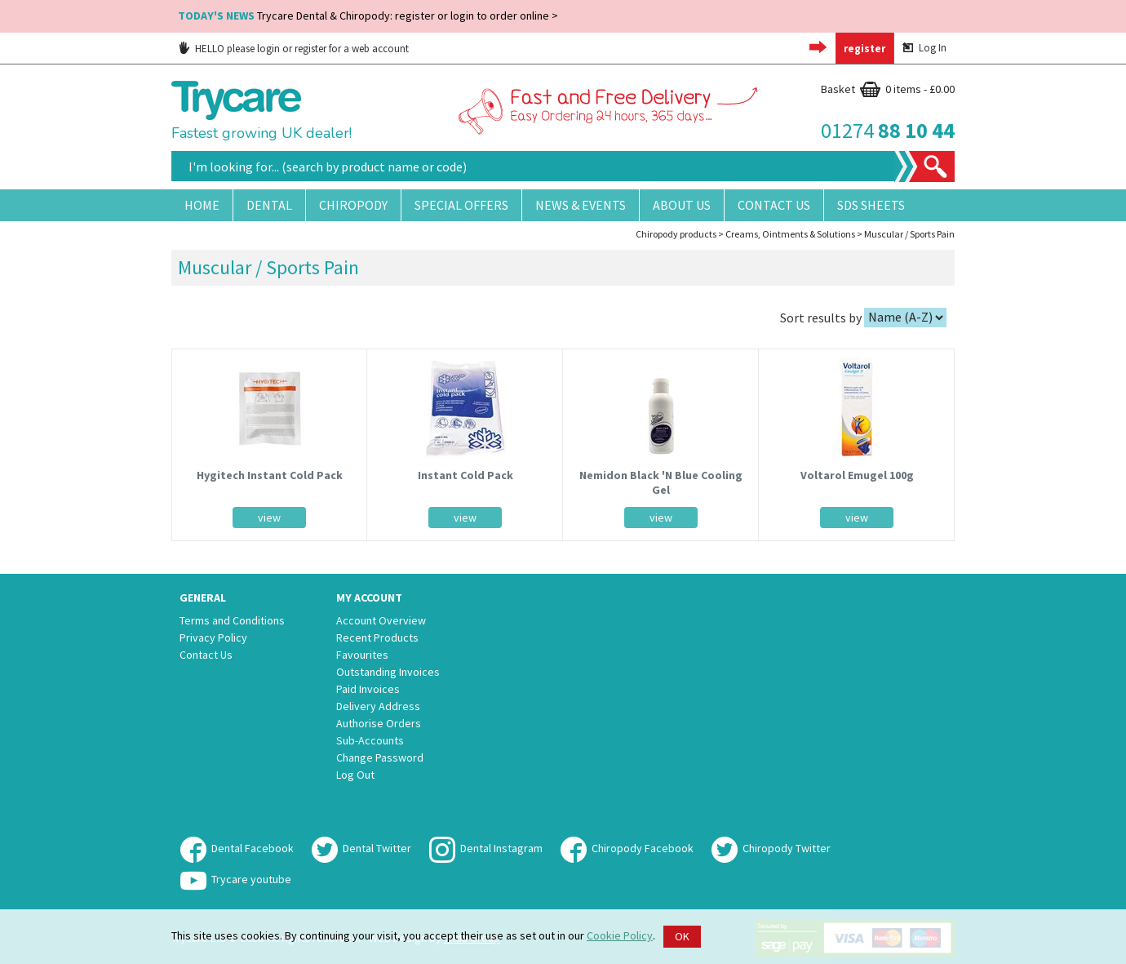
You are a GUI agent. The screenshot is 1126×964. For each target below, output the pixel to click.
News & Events (580, 205)
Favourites (362, 654)
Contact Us (774, 205)
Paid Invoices (368, 689)
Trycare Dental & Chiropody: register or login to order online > (368, 15)
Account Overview (381, 620)
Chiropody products (676, 234)
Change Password (379, 757)
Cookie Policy (620, 935)
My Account (369, 597)
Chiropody (353, 205)
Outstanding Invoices (388, 671)
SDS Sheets (871, 205)
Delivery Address (378, 706)
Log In (924, 48)
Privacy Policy (213, 637)
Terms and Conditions (232, 620)
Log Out (355, 774)
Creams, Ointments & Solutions (790, 234)
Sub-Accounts (370, 740)
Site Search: (171, 151)
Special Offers (461, 205)
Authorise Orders (378, 723)
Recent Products (377, 637)
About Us (682, 205)
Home (201, 205)
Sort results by (821, 317)
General (203, 597)
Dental (269, 205)
